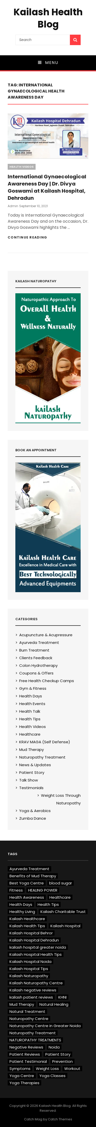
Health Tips (29, 719)
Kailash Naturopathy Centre (36, 983)
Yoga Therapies (24, 1082)
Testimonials (31, 787)
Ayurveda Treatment (39, 642)
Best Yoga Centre (26, 883)
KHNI (62, 997)
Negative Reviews (26, 1047)
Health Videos (21, 167)
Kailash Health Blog (48, 18)
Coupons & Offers (36, 673)
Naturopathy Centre (28, 1018)
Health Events (32, 703)
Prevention (62, 1061)
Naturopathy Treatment (42, 757)
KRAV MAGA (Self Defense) (44, 742)
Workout (72, 1068)
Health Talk (29, 711)
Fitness (16, 890)
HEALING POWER (42, 890)
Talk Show (28, 780)
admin (13, 206)
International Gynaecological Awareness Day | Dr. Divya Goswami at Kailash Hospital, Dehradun (47, 187)
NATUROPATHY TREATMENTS (35, 1040)
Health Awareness (26, 897)
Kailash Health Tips (27, 926)
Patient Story (31, 772)
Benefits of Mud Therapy (32, 876)
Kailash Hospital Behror (31, 933)
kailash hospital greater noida (37, 947)
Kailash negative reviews (32, 990)
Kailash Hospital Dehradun (34, 940)
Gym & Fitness (32, 688)
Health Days (30, 696)
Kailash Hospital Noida (30, 961)
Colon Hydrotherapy (38, 665)
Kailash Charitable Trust (63, 911)
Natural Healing (53, 1004)
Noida (54, 1047)
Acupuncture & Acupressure (45, 635)
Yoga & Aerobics (35, 810)
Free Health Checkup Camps (46, 680)
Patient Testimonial (28, 1061)
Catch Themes (60, 1119)
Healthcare (29, 734)
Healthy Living (22, 911)
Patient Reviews (24, 1054)
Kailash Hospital (65, 926)
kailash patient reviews (31, 997)
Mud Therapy (31, 749)
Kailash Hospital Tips (28, 968)
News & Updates (35, 764)
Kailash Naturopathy (28, 975)
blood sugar (60, 883)
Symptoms (19, 1068)
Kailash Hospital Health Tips (35, 954)
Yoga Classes (52, 1075)
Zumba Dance (32, 818)
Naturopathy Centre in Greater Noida (45, 1025)
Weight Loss (47, 1068)
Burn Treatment (34, 650)
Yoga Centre (21, 1075)
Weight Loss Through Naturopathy (61, 799)
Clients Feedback (35, 657)
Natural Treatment (27, 1011)
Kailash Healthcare (27, 918)
